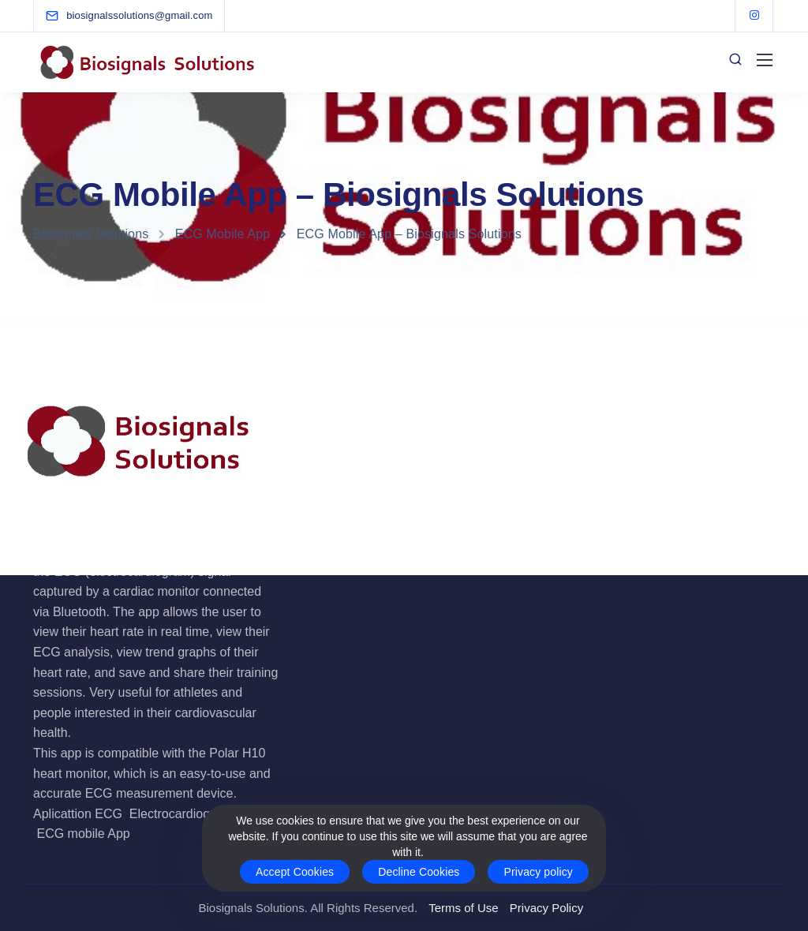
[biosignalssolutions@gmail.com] (139, 15)
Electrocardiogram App (193, 814)
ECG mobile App (82, 833)
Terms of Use (463, 907)
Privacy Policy (546, 907)
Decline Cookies (418, 872)
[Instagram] (754, 16)
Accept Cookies (295, 872)
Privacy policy (538, 872)
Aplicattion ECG (77, 814)
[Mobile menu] (764, 60)
